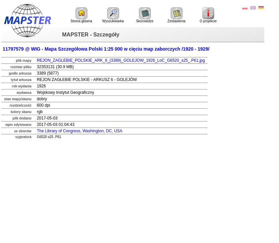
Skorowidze (145, 15)
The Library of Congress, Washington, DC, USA (79, 131)
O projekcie (208, 15)
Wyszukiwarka (113, 15)
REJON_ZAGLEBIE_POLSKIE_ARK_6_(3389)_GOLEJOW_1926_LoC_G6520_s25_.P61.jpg (121, 60)
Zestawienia (176, 15)
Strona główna (81, 15)
